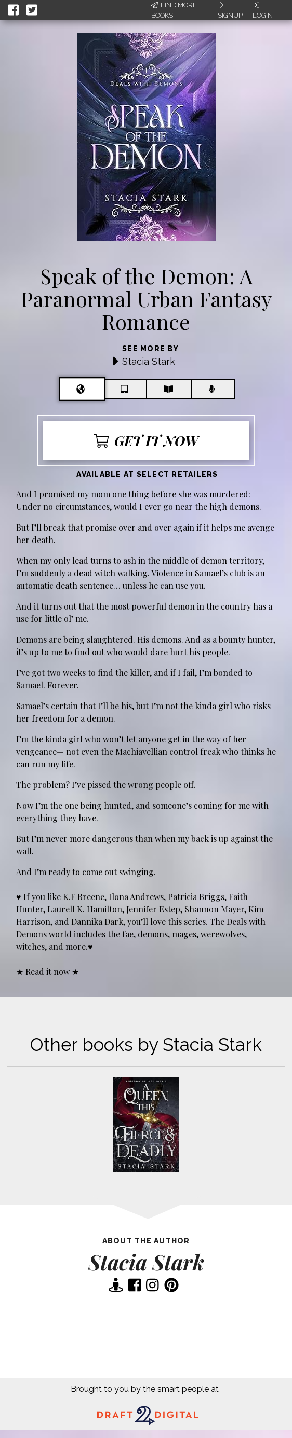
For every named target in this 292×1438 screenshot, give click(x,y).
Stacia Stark (148, 361)
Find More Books (174, 10)
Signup (230, 10)
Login (263, 10)
